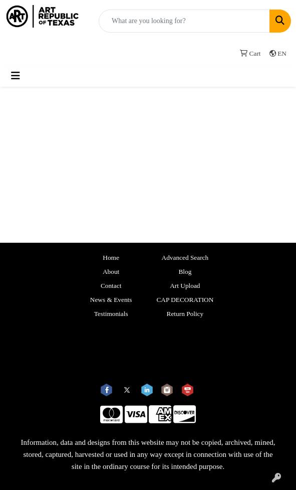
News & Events (111, 299)
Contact (111, 285)
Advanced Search (185, 257)
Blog (184, 271)
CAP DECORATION (184, 299)
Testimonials (111, 313)
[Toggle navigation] (15, 76)
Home (111, 257)
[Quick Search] (184, 21)
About (111, 271)
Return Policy (185, 313)
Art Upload (185, 285)
